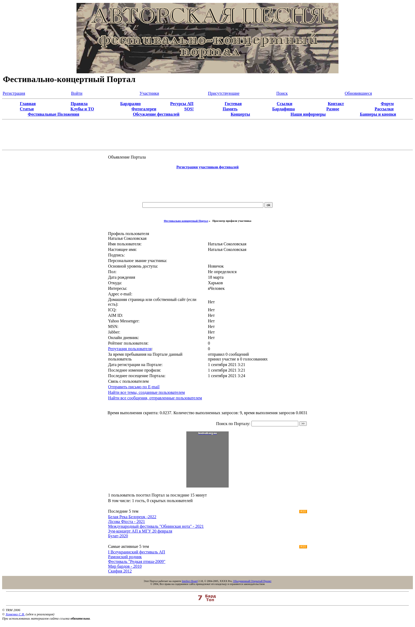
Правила (79, 103)
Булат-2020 (118, 536)
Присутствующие (224, 93)
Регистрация (14, 93)
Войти (77, 93)
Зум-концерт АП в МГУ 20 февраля (140, 531)
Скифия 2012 (120, 571)
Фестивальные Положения (53, 114)
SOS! (189, 109)
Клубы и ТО (82, 109)
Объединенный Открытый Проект (252, 581)
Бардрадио (130, 103)
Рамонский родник (125, 556)
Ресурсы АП (181, 103)
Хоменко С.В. (15, 614)
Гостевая (233, 103)
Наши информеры (308, 114)
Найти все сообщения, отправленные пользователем (155, 398)
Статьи (27, 109)
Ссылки (284, 103)
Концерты (240, 114)
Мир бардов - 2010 (125, 566)
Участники (149, 93)
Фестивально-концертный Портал (186, 220)
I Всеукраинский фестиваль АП (136, 552)
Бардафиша (283, 109)
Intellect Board (190, 581)
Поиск (282, 93)
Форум (387, 103)
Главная (28, 103)
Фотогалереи (143, 109)
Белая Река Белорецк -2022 (132, 517)
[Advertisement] (207, 186)
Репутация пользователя (129, 348)
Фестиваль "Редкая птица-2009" (136, 561)
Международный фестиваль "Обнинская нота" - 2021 (156, 526)
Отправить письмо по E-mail (133, 387)
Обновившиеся (358, 93)
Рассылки (384, 109)
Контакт (336, 103)
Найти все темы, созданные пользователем (146, 392)
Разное (332, 109)
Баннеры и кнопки (378, 114)
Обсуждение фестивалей (156, 114)
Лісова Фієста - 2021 (126, 521)
